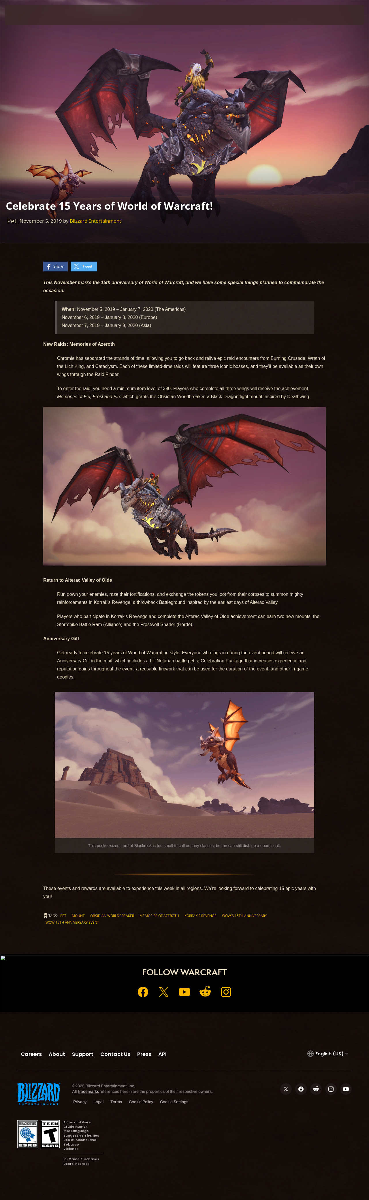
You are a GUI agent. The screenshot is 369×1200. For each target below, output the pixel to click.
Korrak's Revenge (200, 915)
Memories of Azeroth (159, 915)
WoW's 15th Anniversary (244, 915)
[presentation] (22, 15)
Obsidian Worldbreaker (112, 915)
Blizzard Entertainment (95, 221)
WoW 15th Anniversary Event (72, 922)
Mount (78, 915)
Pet (63, 915)
